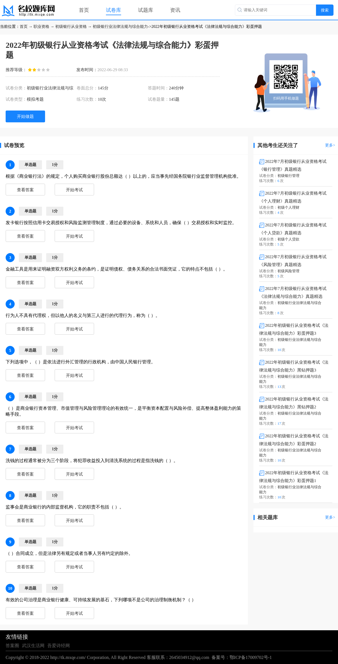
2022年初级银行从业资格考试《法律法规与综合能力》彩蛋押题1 (293, 477)
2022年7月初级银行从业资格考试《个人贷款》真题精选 (292, 229)
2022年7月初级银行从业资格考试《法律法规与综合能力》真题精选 (292, 292)
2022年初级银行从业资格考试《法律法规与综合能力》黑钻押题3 (293, 366)
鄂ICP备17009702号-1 (251, 657)
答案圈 (12, 645)
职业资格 (41, 26)
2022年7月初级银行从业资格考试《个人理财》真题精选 (292, 197)
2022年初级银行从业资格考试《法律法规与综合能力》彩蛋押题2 (293, 440)
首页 (84, 10)
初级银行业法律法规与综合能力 (120, 26)
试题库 (145, 10)
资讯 (175, 10)
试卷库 (113, 10)
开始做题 (25, 116)
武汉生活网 (33, 645)
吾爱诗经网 (58, 645)
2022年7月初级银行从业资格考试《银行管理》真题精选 (292, 165)
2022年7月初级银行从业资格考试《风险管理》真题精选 (292, 261)
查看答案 (25, 190)
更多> (330, 145)
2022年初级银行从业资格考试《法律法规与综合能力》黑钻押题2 (293, 403)
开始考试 (74, 190)
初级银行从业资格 (71, 26)
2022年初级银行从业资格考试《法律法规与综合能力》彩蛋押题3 (293, 329)
